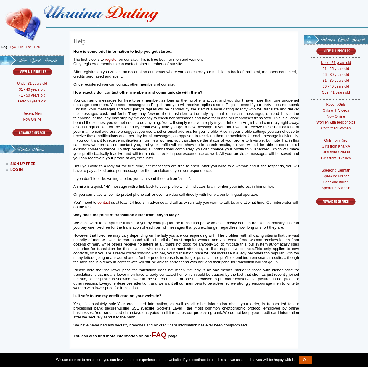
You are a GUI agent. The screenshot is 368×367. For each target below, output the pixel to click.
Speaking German (336, 170)
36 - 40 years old (336, 86)
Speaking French (335, 176)
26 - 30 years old (336, 75)
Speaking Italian (335, 182)
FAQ (159, 335)
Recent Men (32, 113)
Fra (20, 47)
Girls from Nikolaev (336, 158)
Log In (16, 170)
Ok (305, 360)
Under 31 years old (32, 83)
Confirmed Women (336, 128)
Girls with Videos (336, 110)
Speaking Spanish (336, 188)
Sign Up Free (22, 164)
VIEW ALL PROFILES (32, 71)
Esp (28, 47)
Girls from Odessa (336, 152)
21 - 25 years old (336, 69)
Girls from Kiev (336, 140)
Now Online (32, 119)
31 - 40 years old (32, 89)
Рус (13, 47)
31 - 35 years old (336, 80)
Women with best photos (335, 122)
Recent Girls (335, 104)
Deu (37, 47)
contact (103, 202)
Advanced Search (32, 132)
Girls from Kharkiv (336, 146)
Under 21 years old (336, 63)
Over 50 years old (32, 101)
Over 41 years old (336, 92)
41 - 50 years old (32, 95)
